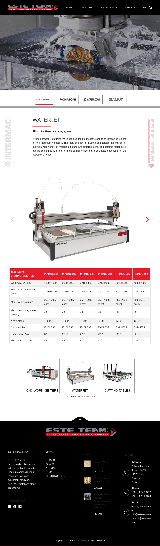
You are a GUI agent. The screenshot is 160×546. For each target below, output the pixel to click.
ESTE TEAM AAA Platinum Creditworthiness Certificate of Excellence (102, 501)
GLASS (50, 464)
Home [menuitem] (69, 7)
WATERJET (80, 390)
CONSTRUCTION (55, 476)
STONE (50, 472)
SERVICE (51, 460)
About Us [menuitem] (86, 7)
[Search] (150, 7)
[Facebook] (14, 506)
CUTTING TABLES (117, 390)
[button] (12, 220)
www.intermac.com (85, 396)
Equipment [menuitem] (109, 7)
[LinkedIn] (20, 506)
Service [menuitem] (130, 7)
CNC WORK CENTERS (42, 390)
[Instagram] (9, 506)
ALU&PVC (51, 468)
